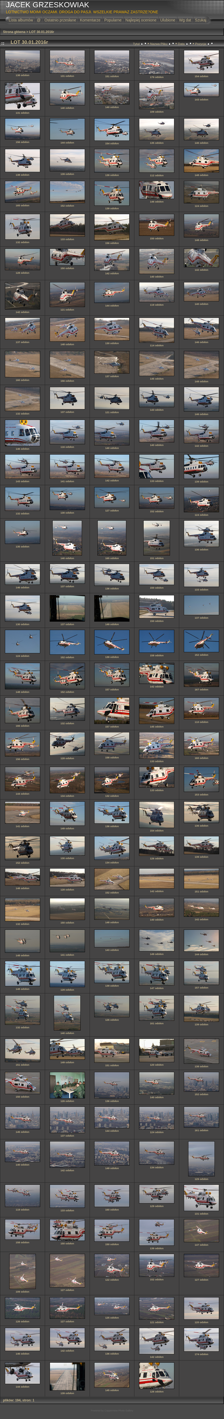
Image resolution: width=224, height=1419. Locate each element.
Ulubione (167, 20)
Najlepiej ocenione (140, 20)
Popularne (113, 20)
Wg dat (185, 20)
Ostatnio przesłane (60, 20)
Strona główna (14, 32)
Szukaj (200, 20)
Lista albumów (21, 20)
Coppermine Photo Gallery (118, 1410)
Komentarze (90, 20)
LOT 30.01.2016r (41, 32)
